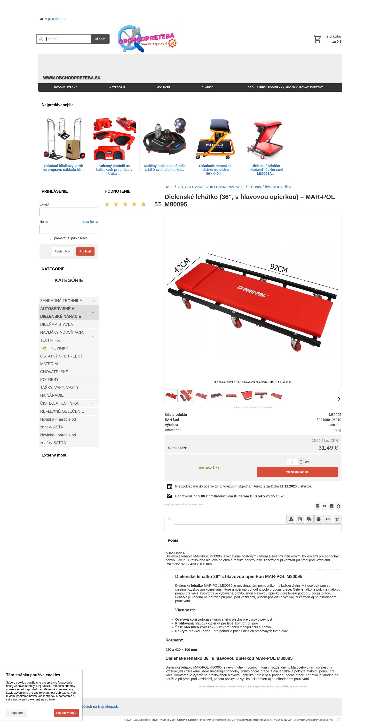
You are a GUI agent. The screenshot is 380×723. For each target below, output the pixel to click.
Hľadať (100, 39)
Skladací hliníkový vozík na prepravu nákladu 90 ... (63, 168)
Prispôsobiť (16, 713)
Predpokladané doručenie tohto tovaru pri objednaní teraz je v (243, 486)
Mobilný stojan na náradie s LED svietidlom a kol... (165, 168)
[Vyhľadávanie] (63, 39)
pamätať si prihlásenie (68, 238)
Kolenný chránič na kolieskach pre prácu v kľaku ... (114, 169)
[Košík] (327, 39)
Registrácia (62, 251)
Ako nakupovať (325, 720)
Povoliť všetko (66, 713)
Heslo (44, 222)
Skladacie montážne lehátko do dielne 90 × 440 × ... (215, 169)
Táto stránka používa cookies (33, 675)
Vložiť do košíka (297, 472)
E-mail (44, 204)
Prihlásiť (85, 251)
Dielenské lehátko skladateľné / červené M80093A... (266, 169)
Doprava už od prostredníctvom (230, 496)
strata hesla (89, 222)
